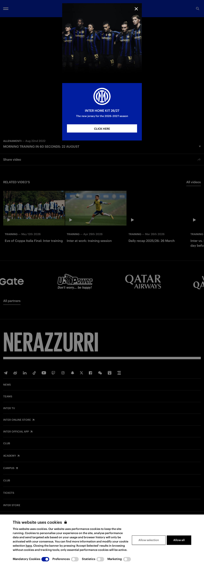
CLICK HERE (102, 129)
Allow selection (148, 540)
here (29, 545)
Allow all (179, 540)
